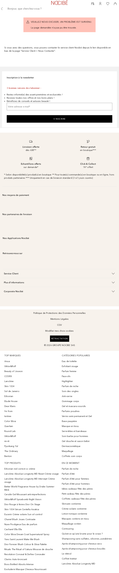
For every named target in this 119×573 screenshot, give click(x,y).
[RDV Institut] (93, 3)
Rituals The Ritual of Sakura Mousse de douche (28, 549)
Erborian (8, 396)
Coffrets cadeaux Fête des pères (79, 498)
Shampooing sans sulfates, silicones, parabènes (87, 538)
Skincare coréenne (71, 503)
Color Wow (10, 421)
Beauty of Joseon (13, 371)
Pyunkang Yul (11, 446)
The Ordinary (11, 451)
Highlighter (67, 381)
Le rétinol (66, 553)
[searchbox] (59, 8)
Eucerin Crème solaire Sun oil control (23, 514)
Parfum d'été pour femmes (75, 479)
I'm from (8, 411)
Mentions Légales (59, 319)
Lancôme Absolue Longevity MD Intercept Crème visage (29, 480)
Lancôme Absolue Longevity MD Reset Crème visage (31, 474)
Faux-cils (66, 376)
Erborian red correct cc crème (19, 469)
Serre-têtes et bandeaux (74, 431)
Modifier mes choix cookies (59, 331)
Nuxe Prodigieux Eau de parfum (20, 524)
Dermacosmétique (71, 446)
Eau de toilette (69, 361)
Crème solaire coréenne (74, 508)
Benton (8, 456)
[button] (59, 273)
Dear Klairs (9, 406)
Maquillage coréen (71, 523)
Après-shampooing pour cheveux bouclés (83, 548)
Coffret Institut (69, 558)
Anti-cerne (67, 396)
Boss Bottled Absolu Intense (19, 564)
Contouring (68, 528)
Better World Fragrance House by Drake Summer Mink (29, 488)
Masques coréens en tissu (75, 518)
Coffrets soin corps (72, 456)
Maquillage (67, 451)
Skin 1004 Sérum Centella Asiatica (21, 509)
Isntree (7, 416)
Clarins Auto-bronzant (15, 559)
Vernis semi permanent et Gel (77, 416)
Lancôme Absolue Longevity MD (78, 563)
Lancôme (9, 381)
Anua (7, 361)
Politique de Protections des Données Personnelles (59, 313)
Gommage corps (70, 401)
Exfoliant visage (70, 366)
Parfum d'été (68, 474)
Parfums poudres (70, 411)
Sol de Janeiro (11, 391)
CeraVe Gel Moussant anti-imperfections (25, 494)
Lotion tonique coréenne (74, 513)
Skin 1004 (9, 386)
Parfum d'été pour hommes (76, 483)
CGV (59, 325)
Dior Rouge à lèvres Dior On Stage (22, 504)
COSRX (8, 376)
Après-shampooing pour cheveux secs (82, 543)
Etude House (10, 401)
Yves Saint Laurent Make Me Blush (22, 539)
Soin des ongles (70, 391)
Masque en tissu (70, 426)
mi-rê (6, 441)
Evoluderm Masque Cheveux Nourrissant (25, 569)
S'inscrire (60, 119)
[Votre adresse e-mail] (59, 106)
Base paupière (69, 421)
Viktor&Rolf (10, 366)
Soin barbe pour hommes (75, 436)
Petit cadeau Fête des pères (76, 493)
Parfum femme (69, 371)
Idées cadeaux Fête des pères (77, 488)
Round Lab (10, 431)
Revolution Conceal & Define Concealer (24, 554)
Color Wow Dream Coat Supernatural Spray (26, 534)
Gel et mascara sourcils (74, 406)
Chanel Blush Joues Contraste (20, 519)
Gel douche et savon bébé (75, 441)
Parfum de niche (70, 386)
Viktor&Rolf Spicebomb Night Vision (22, 499)
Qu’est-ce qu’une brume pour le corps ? (82, 533)
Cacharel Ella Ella (13, 529)
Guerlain (8, 426)
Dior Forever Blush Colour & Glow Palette (25, 544)
